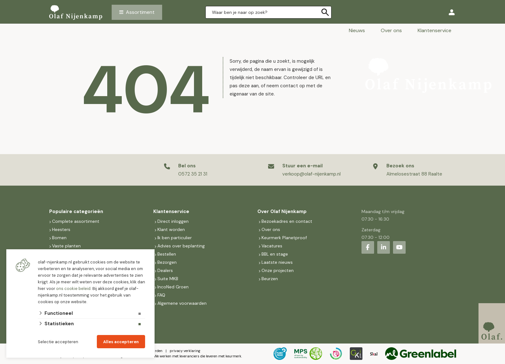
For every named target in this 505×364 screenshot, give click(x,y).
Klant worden (171, 229)
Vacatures (271, 246)
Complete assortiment (76, 221)
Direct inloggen (173, 221)
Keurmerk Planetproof (284, 237)
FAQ (161, 295)
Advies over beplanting (181, 246)
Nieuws (357, 30)
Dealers (165, 270)
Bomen (59, 237)
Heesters (61, 229)
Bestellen (166, 254)
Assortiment (140, 12)
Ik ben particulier (174, 237)
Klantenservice (434, 30)
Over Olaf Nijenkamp (282, 211)
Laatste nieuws (277, 262)
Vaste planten (66, 246)
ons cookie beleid (73, 288)
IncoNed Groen (173, 287)
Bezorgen (167, 262)
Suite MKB (167, 278)
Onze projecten (277, 270)
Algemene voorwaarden (182, 303)
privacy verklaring (185, 351)
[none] (325, 12)
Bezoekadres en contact (286, 221)
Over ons (391, 30)
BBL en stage (274, 254)
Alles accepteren (121, 341)
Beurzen (269, 278)
